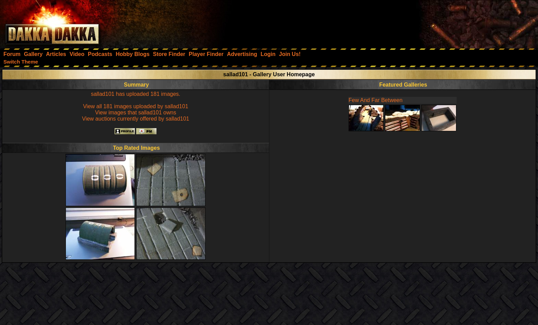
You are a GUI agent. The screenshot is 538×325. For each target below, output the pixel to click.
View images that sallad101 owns (135, 112)
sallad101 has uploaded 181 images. (135, 94)
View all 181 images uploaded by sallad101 (135, 106)
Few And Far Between (375, 100)
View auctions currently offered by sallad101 (135, 119)
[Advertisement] (445, 22)
